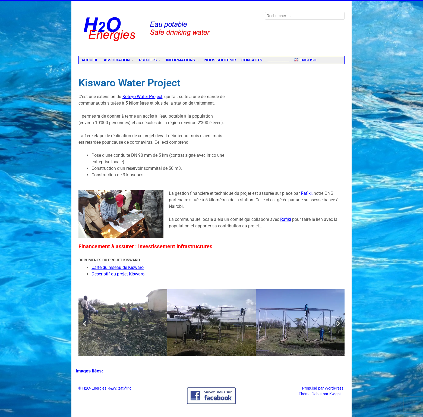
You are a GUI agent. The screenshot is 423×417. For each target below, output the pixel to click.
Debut (317, 394)
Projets (148, 60)
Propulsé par (313, 388)
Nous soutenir (220, 60)
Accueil (89, 60)
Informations (180, 60)
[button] (84, 323)
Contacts (251, 60)
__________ (278, 60)
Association (117, 60)
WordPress (334, 388)
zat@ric (124, 388)
